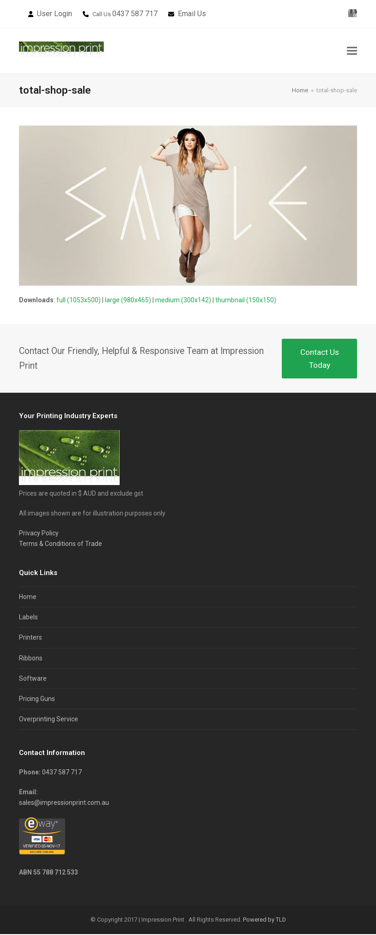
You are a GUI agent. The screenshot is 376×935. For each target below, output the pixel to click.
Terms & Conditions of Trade (60, 545)
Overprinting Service (48, 720)
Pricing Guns (37, 699)
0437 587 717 (135, 13)
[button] (352, 51)
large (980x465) (128, 301)
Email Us (192, 13)
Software (33, 679)
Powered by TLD (264, 920)
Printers (30, 638)
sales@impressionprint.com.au (64, 804)
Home (27, 598)
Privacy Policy (39, 534)
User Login (54, 13)
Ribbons (30, 659)
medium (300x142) (183, 301)
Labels (28, 618)
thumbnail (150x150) (245, 301)
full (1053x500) (78, 301)
